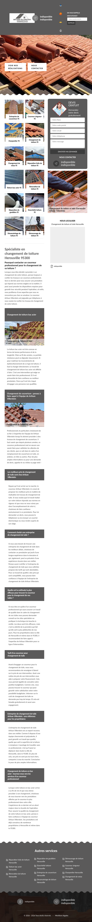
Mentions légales (61, 915)
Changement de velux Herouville (73, 878)
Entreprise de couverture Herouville (46, 874)
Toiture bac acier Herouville (15, 868)
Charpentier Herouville (74, 872)
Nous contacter (37, 67)
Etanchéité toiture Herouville (44, 867)
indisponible (46, 16)
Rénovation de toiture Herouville (17, 875)
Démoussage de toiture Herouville (74, 860)
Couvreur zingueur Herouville (72, 867)
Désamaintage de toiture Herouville (46, 881)
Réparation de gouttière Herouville (46, 860)
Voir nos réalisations (15, 67)
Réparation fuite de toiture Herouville (19, 861)
